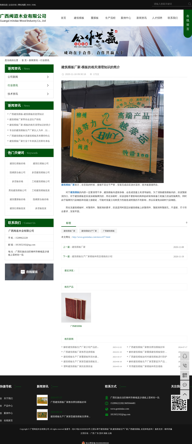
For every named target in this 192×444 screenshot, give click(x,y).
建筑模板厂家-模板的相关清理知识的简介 (30, 125)
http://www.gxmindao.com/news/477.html (91, 237)
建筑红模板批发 (17, 208)
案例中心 (126, 18)
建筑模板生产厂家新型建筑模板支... (81, 361)
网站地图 (22, 5)
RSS (28, 5)
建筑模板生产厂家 (89, 231)
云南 (110, 433)
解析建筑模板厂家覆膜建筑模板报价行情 (149, 352)
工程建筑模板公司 (41, 181)
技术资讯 (13, 93)
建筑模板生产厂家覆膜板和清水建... (81, 357)
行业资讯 (44, 60)
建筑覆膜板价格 (17, 199)
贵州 (101, 433)
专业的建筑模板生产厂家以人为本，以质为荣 (30, 130)
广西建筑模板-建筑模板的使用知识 (26, 114)
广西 (92, 433)
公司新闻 (13, 76)
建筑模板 (79, 18)
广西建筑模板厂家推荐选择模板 (79, 352)
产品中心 (8, 406)
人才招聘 (157, 18)
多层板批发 (40, 208)
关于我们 (8, 398)
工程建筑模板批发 (41, 190)
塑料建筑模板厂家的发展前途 (78, 366)
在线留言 (187, 22)
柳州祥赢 (168, 429)
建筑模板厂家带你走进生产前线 (25, 119)
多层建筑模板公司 (41, 172)
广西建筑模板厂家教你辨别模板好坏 (147, 347)
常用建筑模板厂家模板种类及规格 (146, 366)
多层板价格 (17, 181)
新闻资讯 (141, 18)
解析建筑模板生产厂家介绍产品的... (81, 347)
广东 (97, 433)
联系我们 (173, 18)
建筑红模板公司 (41, 163)
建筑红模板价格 (17, 163)
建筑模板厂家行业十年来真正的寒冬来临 (29, 141)
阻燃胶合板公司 (17, 172)
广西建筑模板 (109, 231)
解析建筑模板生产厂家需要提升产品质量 (149, 361)
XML (34, 5)
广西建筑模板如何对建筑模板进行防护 (148, 357)
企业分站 (13, 5)
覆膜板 (95, 18)
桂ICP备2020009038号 (81, 429)
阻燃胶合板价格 (41, 199)
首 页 (24, 60)
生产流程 (110, 18)
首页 (63, 18)
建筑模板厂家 (69, 231)
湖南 (105, 433)
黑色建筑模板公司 (18, 190)
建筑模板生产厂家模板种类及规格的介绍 (92, 256)
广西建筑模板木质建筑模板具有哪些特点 (29, 136)
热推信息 (4, 5)
